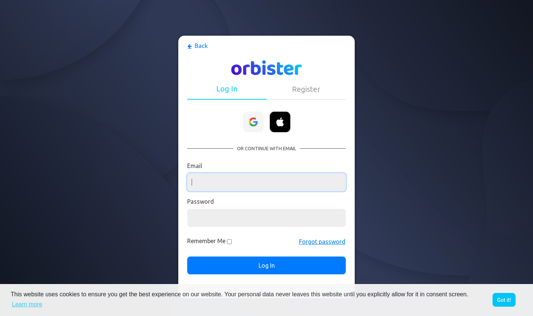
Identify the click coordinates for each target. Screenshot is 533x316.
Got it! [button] (504, 300)
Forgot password (322, 241)
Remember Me (206, 241)
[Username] (266, 182)
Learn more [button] (27, 304)
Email (194, 165)
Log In (267, 265)
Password (200, 201)
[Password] (266, 218)
